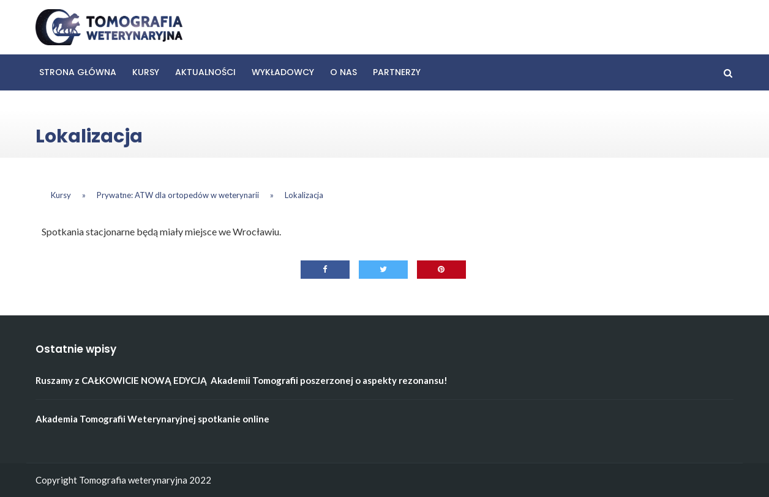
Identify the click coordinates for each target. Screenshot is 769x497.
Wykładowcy (283, 72)
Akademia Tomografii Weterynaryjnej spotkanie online (152, 418)
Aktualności (205, 72)
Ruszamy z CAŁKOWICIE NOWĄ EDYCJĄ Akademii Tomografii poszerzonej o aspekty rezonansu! (242, 380)
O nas (343, 72)
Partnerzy (397, 72)
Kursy (145, 72)
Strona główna (77, 72)
